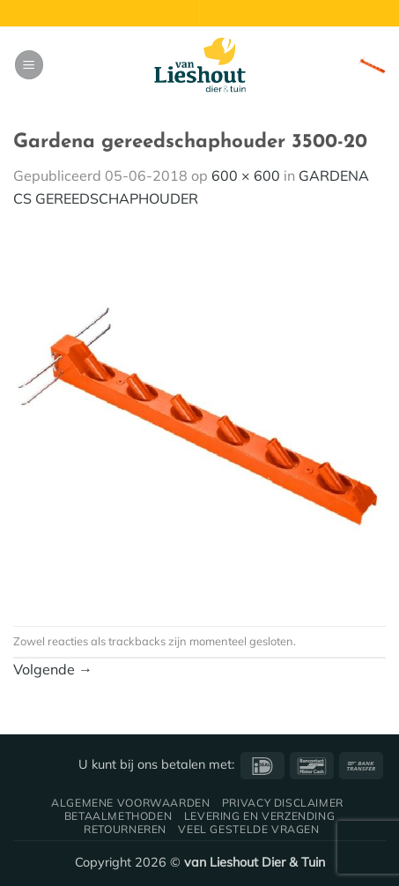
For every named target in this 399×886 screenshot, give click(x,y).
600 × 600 (245, 175)
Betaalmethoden (118, 816)
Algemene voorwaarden (130, 802)
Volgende (52, 669)
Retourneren (125, 829)
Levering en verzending (259, 816)
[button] (29, 64)
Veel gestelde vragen (248, 829)
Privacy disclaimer (283, 802)
